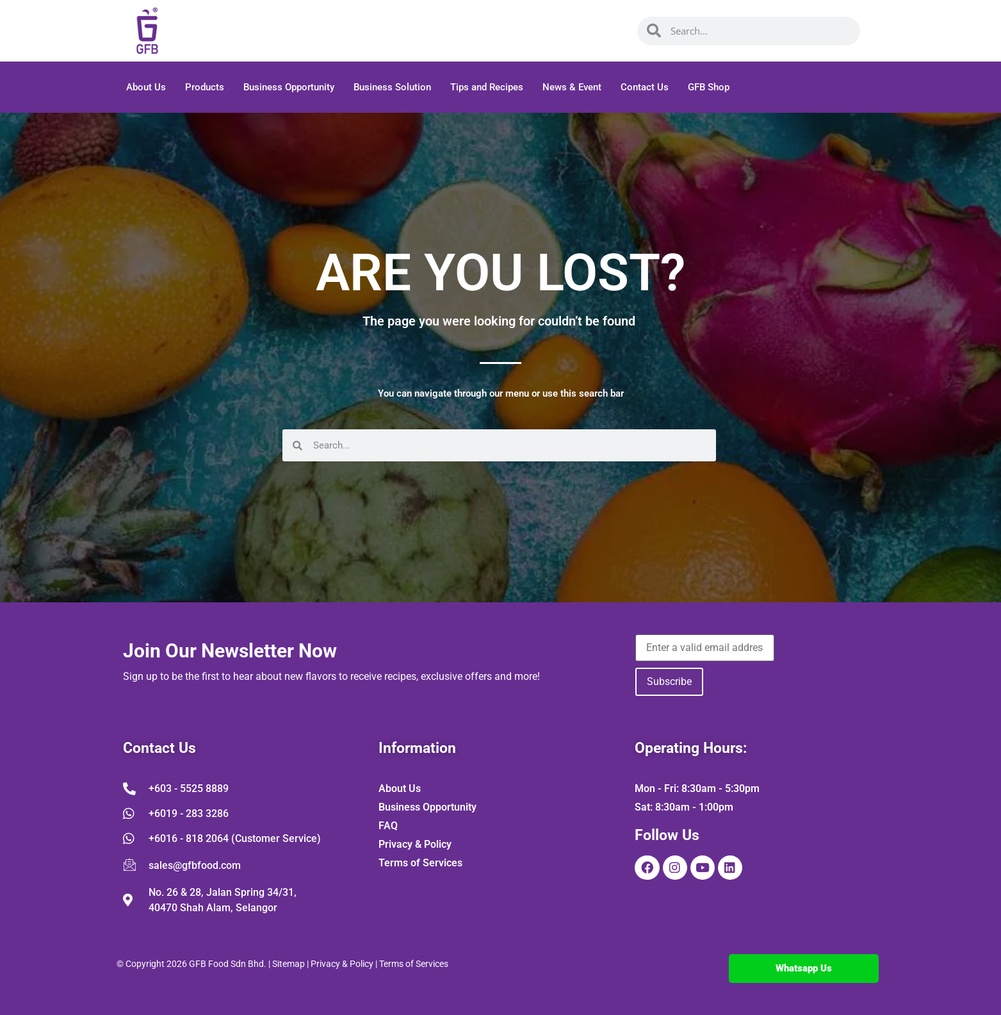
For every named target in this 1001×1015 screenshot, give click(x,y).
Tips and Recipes (486, 87)
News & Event (571, 87)
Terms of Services (413, 964)
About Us (146, 87)
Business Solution (392, 87)
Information (417, 748)
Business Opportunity (288, 87)
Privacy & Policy (342, 964)
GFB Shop (708, 87)
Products (204, 87)
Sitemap (288, 964)
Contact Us (645, 87)
